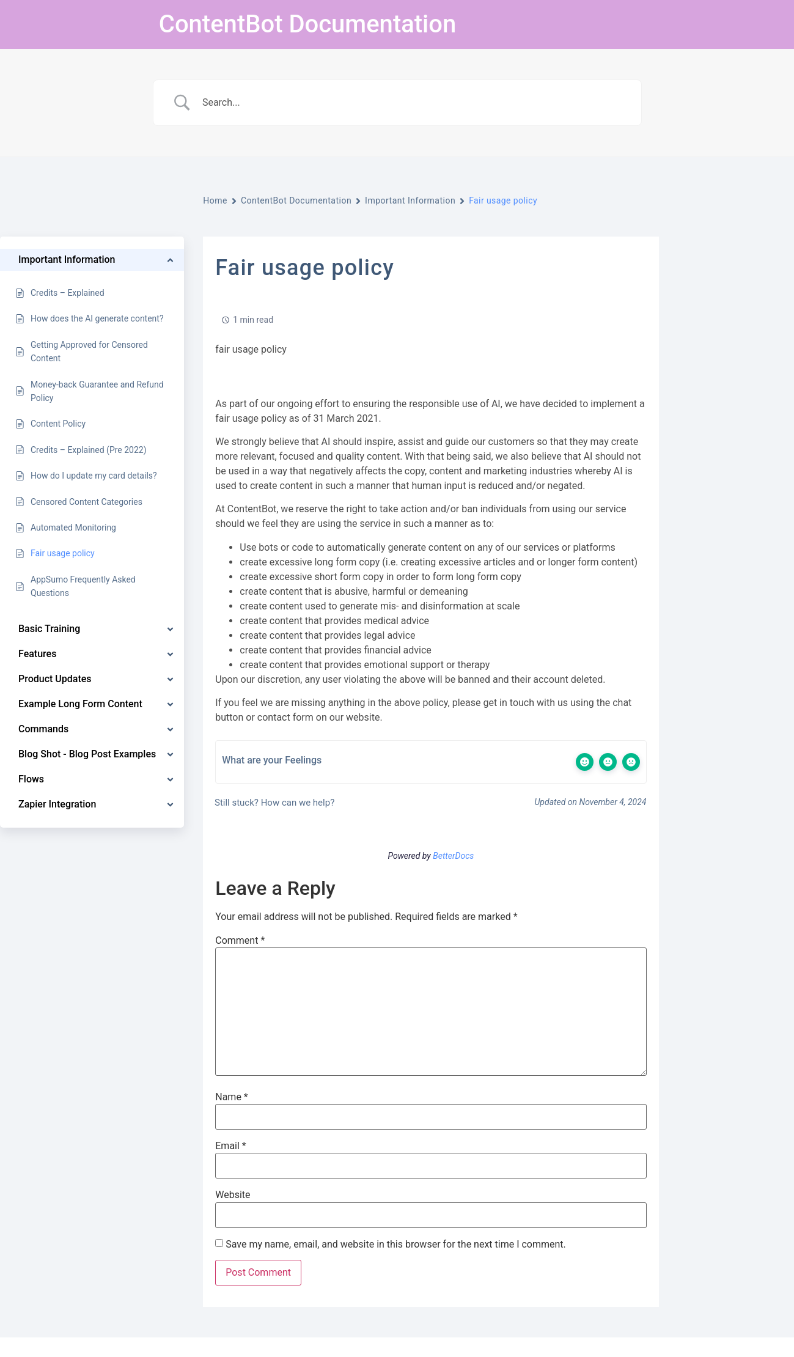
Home (215, 200)
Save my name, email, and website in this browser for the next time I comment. (396, 1244)
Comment (240, 941)
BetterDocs (453, 856)
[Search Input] (412, 102)
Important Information (410, 200)
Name (231, 1097)
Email (230, 1146)
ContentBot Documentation (307, 24)
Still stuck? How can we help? (273, 802)
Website (232, 1195)
